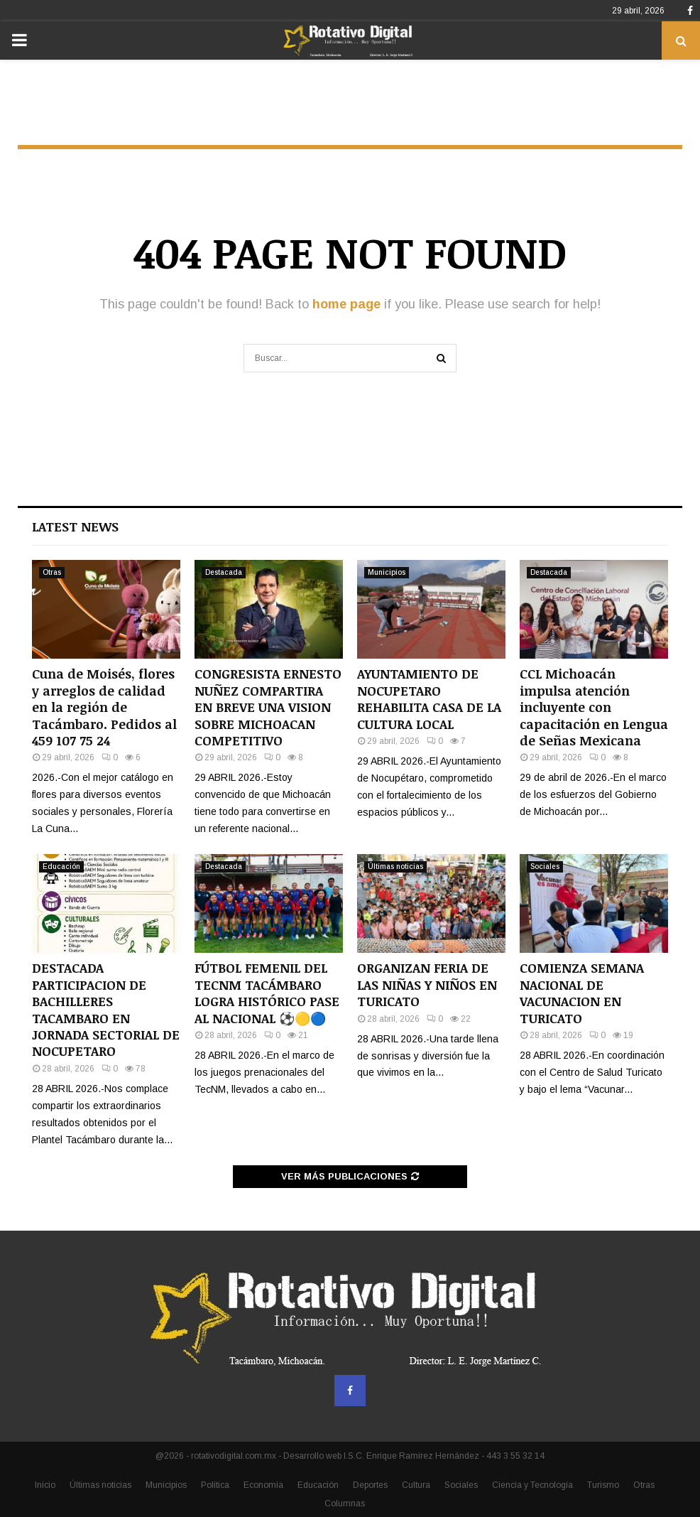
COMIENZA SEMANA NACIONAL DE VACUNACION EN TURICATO (582, 992)
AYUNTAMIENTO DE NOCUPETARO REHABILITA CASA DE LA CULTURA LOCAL (429, 698)
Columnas (344, 1503)
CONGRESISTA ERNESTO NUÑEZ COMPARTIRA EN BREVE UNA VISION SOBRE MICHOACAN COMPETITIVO (268, 707)
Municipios (386, 572)
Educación (61, 866)
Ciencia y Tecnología (532, 1485)
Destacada (223, 572)
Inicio (45, 1485)
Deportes (370, 1485)
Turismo (603, 1485)
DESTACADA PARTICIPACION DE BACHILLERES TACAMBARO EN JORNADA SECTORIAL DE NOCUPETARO (106, 1009)
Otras (52, 572)
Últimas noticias (395, 866)
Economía (263, 1485)
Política (215, 1485)
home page (346, 304)
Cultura (416, 1485)
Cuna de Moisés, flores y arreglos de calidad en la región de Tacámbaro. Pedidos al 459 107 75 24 (104, 707)
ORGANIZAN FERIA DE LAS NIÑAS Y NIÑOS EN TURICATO (427, 984)
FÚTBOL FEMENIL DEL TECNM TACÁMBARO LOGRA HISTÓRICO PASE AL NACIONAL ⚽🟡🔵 (267, 992)
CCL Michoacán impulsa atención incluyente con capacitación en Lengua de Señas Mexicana (594, 707)
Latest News (75, 526)
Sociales (544, 866)
